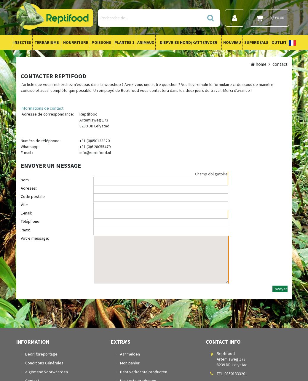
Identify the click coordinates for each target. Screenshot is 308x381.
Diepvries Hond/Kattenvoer (188, 42)
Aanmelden (130, 354)
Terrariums (46, 42)
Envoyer (280, 289)
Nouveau (232, 42)
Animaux (145, 42)
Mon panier (129, 363)
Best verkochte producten (143, 371)
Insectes (22, 42)
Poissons (101, 42)
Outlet (279, 42)
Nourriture (75, 42)
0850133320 (234, 373)
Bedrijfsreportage (41, 354)
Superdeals (256, 42)
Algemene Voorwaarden (46, 371)
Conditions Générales (44, 363)
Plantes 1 (124, 42)
